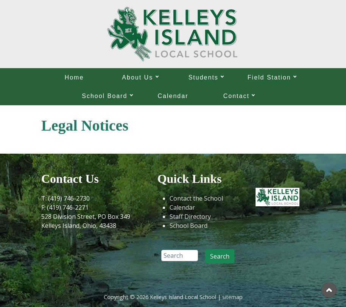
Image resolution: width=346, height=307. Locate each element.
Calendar (173, 96)
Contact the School (196, 198)
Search (219, 256)
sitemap (232, 297)
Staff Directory (190, 216)
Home (74, 77)
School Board (188, 225)
